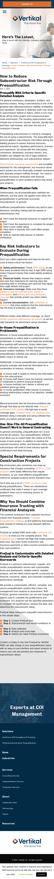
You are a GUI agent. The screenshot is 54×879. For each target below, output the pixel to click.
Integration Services (11, 787)
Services (7, 770)
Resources (8, 823)
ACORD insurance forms (34, 483)
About (5, 796)
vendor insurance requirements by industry (21, 319)
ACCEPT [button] (41, 874)
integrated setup (8, 539)
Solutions (7, 731)
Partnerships (7, 808)
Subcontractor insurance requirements (19, 164)
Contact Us (27, 4)
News (5, 752)
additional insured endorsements (16, 292)
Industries (8, 758)
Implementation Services (13, 781)
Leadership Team (9, 802)
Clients (5, 814)
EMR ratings (39, 268)
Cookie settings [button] (26, 874)
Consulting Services (10, 776)
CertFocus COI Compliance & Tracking (18, 737)
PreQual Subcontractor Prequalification (19, 743)
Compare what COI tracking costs (33, 413)
